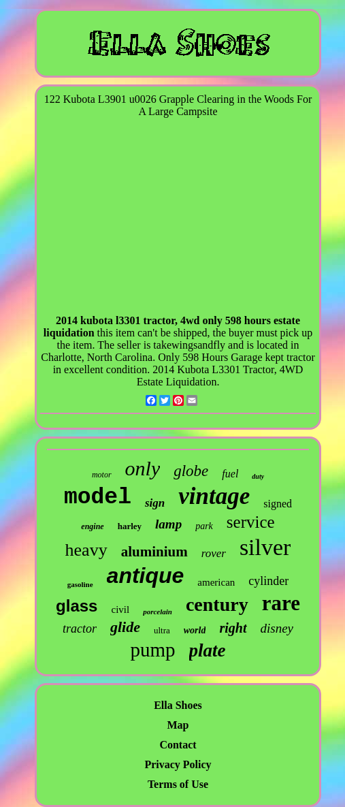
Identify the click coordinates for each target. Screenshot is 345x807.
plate (207, 650)
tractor (80, 628)
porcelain (157, 611)
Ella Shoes (178, 705)
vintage (214, 496)
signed (277, 503)
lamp (168, 524)
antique (145, 575)
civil (120, 609)
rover (213, 553)
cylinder (268, 581)
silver (265, 547)
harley (130, 526)
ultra (162, 630)
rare (281, 603)
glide (125, 626)
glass (76, 606)
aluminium (154, 551)
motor (102, 474)
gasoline (80, 584)
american (216, 582)
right (232, 627)
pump (152, 650)
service (251, 522)
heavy (86, 550)
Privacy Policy (177, 764)
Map (178, 725)
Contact (177, 744)
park (204, 526)
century (217, 604)
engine (92, 526)
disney (277, 628)
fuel (230, 473)
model (97, 497)
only (143, 468)
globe (191, 470)
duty (258, 476)
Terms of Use (178, 784)
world (195, 630)
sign (155, 502)
